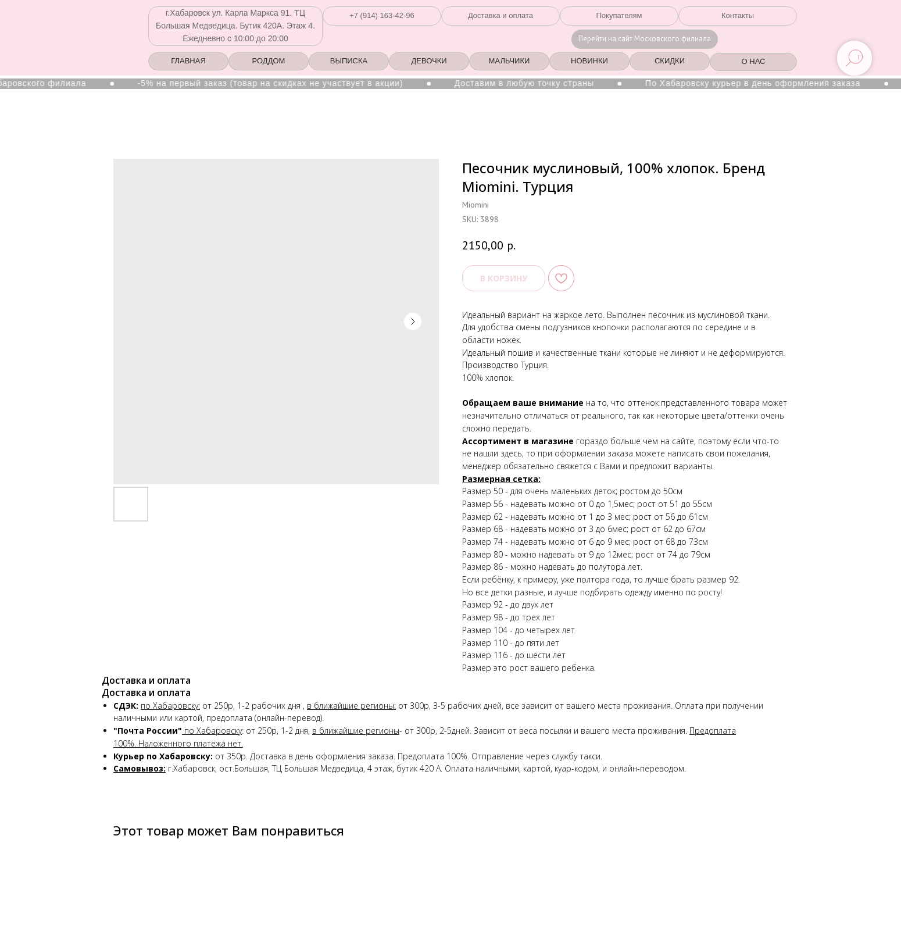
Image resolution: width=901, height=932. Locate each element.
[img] (758, 40)
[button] (382, 16)
